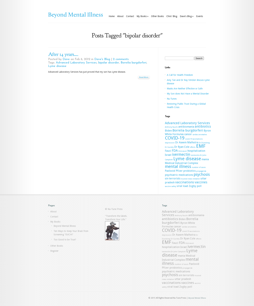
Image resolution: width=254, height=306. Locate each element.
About (120, 16)
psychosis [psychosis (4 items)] (202, 174)
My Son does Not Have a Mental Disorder (188, 93)
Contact (130, 16)
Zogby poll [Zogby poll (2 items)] (195, 186)
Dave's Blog (187, 16)
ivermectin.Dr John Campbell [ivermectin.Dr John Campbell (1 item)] (174, 252)
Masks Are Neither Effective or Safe (185, 88)
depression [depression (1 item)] (170, 143)
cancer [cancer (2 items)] (188, 134)
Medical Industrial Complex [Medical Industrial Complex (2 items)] (181, 163)
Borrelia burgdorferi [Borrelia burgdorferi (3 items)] (187, 130)
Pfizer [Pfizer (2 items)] (179, 170)
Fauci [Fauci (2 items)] (168, 150)
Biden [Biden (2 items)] (168, 130)
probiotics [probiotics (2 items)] (189, 170)
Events (199, 16)
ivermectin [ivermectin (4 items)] (181, 154)
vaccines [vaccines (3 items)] (201, 182)
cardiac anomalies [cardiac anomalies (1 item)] (200, 134)
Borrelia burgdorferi (133, 62)
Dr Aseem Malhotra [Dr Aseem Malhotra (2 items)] (186, 142)
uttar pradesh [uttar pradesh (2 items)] (183, 279)
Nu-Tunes (172, 98)
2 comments (121, 59)
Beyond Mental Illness (65, 226)
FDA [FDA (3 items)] (175, 151)
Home (112, 16)
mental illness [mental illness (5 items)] (178, 166)
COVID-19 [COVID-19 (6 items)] (174, 138)
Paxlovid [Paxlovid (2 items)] (170, 170)
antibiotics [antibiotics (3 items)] (203, 126)
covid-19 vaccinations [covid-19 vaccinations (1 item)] (194, 139)
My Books (142, 16)
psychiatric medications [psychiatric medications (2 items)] (179, 174)
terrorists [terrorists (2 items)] (174, 178)
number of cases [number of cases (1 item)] (199, 167)
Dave (66, 59)
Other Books (157, 16)
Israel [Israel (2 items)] (168, 154)
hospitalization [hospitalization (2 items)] (196, 150)
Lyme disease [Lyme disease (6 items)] (187, 158)
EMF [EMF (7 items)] (201, 146)
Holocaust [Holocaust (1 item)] (182, 151)
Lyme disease (57, 66)
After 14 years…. (63, 54)
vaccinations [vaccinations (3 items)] (184, 182)
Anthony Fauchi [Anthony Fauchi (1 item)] (171, 127)
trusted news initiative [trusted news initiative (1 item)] (190, 179)
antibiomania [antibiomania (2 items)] (186, 126)
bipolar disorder (108, 62)
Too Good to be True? (65, 239)
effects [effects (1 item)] (192, 147)
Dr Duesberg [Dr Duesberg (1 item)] (204, 143)
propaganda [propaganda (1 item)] (201, 171)
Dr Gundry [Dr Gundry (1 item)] (169, 147)
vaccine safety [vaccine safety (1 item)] (170, 186)
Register (54, 251)
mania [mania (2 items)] (205, 159)
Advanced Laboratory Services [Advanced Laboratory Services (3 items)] (187, 123)
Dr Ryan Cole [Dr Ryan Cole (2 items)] (181, 146)
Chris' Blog (171, 16)
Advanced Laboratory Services (76, 62)
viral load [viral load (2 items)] (182, 186)
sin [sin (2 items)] (166, 178)
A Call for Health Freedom (180, 75)
